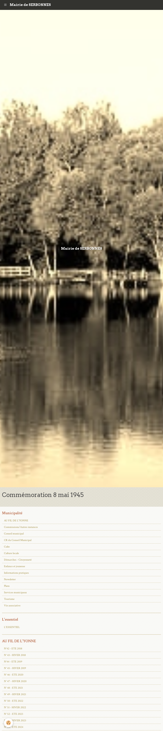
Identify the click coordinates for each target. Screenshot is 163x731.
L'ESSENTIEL (12, 627)
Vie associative (12, 605)
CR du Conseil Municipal (17, 540)
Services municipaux (15, 592)
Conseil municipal (14, 533)
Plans (7, 586)
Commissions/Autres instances (21, 527)
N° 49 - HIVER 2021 (15, 694)
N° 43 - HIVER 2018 (15, 655)
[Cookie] (8, 722)
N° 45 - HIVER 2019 (15, 668)
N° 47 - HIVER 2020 (15, 681)
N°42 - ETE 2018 (13, 648)
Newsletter (10, 579)
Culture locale (11, 553)
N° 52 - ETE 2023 (13, 714)
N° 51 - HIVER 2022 (15, 707)
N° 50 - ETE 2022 (13, 701)
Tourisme (9, 599)
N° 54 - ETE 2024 (13, 727)
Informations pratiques (16, 573)
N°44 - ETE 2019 (13, 661)
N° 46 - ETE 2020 (13, 675)
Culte (7, 546)
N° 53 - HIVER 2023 (15, 720)
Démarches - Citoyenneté (18, 560)
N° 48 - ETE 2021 (13, 688)
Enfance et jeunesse (14, 566)
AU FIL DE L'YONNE (16, 520)
